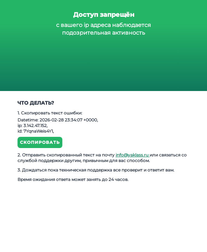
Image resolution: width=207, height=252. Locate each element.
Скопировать (40, 142)
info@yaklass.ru (133, 155)
